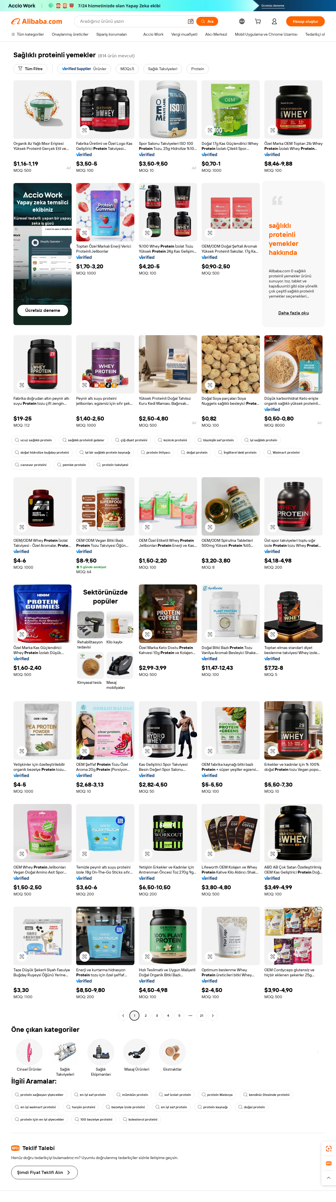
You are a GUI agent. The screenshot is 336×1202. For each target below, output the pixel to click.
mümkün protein (132, 1095)
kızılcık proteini (172, 440)
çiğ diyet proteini (131, 440)
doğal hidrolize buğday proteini (42, 452)
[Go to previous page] (123, 1016)
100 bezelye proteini (93, 1119)
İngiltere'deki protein (237, 452)
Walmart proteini (283, 452)
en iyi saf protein (90, 1095)
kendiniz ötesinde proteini (266, 1095)
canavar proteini (30, 465)
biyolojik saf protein (216, 440)
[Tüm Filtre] (30, 69)
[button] (190, 21)
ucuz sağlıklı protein (33, 440)
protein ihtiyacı (155, 452)
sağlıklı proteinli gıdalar (83, 440)
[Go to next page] (213, 1016)
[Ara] (207, 21)
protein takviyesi (112, 465)
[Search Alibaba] (131, 21)
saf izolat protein (175, 1095)
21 (201, 1016)
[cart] (259, 22)
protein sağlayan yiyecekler (39, 1095)
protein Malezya (217, 1095)
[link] (328, 1148)
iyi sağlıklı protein (260, 440)
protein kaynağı (213, 1107)
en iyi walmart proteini (35, 1107)
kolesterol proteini (140, 1119)
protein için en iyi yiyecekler (39, 1119)
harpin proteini (80, 1107)
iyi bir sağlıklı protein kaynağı (105, 452)
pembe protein (71, 465)
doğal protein (194, 452)
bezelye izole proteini (125, 1107)
